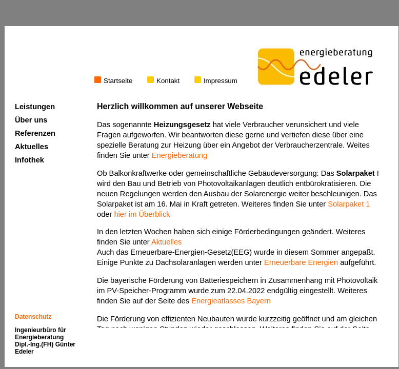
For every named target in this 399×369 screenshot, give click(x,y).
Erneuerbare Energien (301, 262)
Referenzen (35, 133)
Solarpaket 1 (349, 204)
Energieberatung (179, 155)
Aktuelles (166, 242)
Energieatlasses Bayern (231, 301)
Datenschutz (33, 316)
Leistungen (35, 106)
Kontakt (163, 81)
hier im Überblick (142, 214)
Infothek (29, 160)
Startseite (113, 81)
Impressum (215, 81)
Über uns (31, 120)
